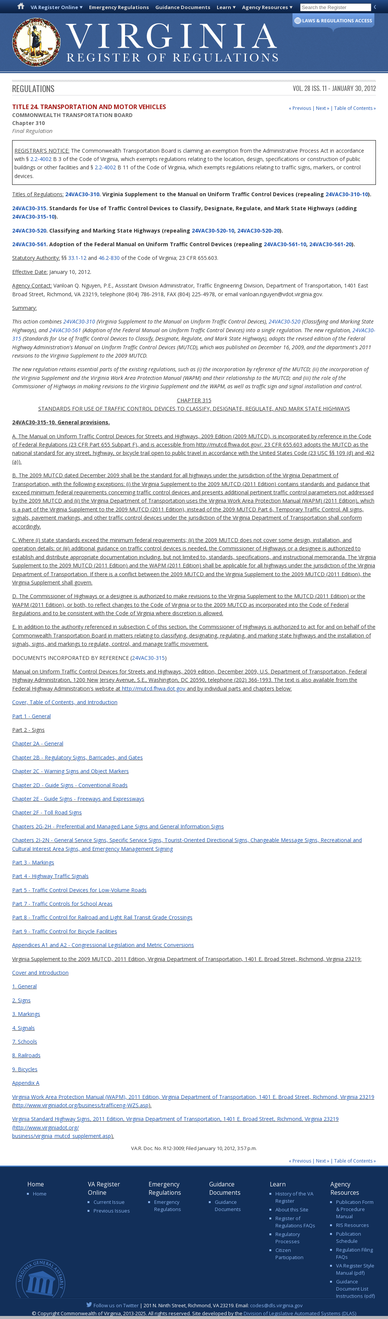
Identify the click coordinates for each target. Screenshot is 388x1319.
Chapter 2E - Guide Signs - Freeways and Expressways (78, 798)
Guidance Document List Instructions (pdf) (355, 1288)
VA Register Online (54, 7)
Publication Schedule (348, 1237)
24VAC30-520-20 (258, 230)
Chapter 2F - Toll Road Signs (47, 812)
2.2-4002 (41, 159)
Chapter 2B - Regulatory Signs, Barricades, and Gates (77, 757)
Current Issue (109, 1202)
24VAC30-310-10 (346, 194)
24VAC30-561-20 (330, 244)
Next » (322, 108)
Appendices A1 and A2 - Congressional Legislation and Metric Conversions (103, 945)
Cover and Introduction (40, 972)
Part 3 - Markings (33, 862)
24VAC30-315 (29, 208)
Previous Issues (112, 1210)
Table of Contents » (355, 108)
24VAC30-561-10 (285, 244)
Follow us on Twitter (116, 1305)
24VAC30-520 (29, 230)
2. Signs (21, 1000)
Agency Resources (265, 7)
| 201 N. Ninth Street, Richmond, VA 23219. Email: (194, 1305)
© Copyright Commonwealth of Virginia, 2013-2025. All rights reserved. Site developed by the (194, 1313)
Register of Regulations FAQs (295, 1222)
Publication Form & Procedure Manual (355, 1209)
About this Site (291, 1209)
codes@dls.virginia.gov (276, 1305)
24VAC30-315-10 (33, 216)
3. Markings (26, 1013)
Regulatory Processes (287, 1238)
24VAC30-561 (29, 244)
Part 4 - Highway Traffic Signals (50, 876)
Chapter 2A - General (37, 743)
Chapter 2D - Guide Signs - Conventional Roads (70, 785)
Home (40, 1193)
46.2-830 (109, 257)
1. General (24, 986)
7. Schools (24, 1041)
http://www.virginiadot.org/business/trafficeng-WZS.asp (81, 1105)
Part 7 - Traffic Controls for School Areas (62, 903)
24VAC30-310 (81, 194)
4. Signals (23, 1027)
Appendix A (25, 1082)
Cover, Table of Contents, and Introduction (64, 702)
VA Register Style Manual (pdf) (355, 1269)
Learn (224, 7)
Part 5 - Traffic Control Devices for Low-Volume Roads (79, 890)
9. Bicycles (25, 1069)
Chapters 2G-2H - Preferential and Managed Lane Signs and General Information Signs (118, 826)
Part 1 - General (31, 716)
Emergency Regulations (119, 7)
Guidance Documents (182, 7)
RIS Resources (352, 1225)
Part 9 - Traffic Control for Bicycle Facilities (64, 931)
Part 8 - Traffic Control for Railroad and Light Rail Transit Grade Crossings (102, 917)
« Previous (300, 108)
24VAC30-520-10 (213, 230)
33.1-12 (77, 257)
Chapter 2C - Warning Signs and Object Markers (70, 771)
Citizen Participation (289, 1254)
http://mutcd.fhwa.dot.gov (153, 688)
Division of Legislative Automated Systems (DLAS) (300, 1313)
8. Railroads (26, 1055)
